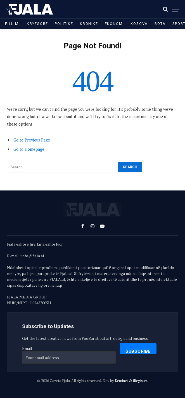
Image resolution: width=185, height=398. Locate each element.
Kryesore (37, 24)
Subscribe (138, 351)
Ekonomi (114, 24)
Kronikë (89, 24)
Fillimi (12, 24)
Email (27, 348)
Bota (160, 24)
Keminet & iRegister (131, 380)
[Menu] (175, 9)
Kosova (139, 24)
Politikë (64, 24)
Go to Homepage (28, 149)
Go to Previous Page (31, 140)
